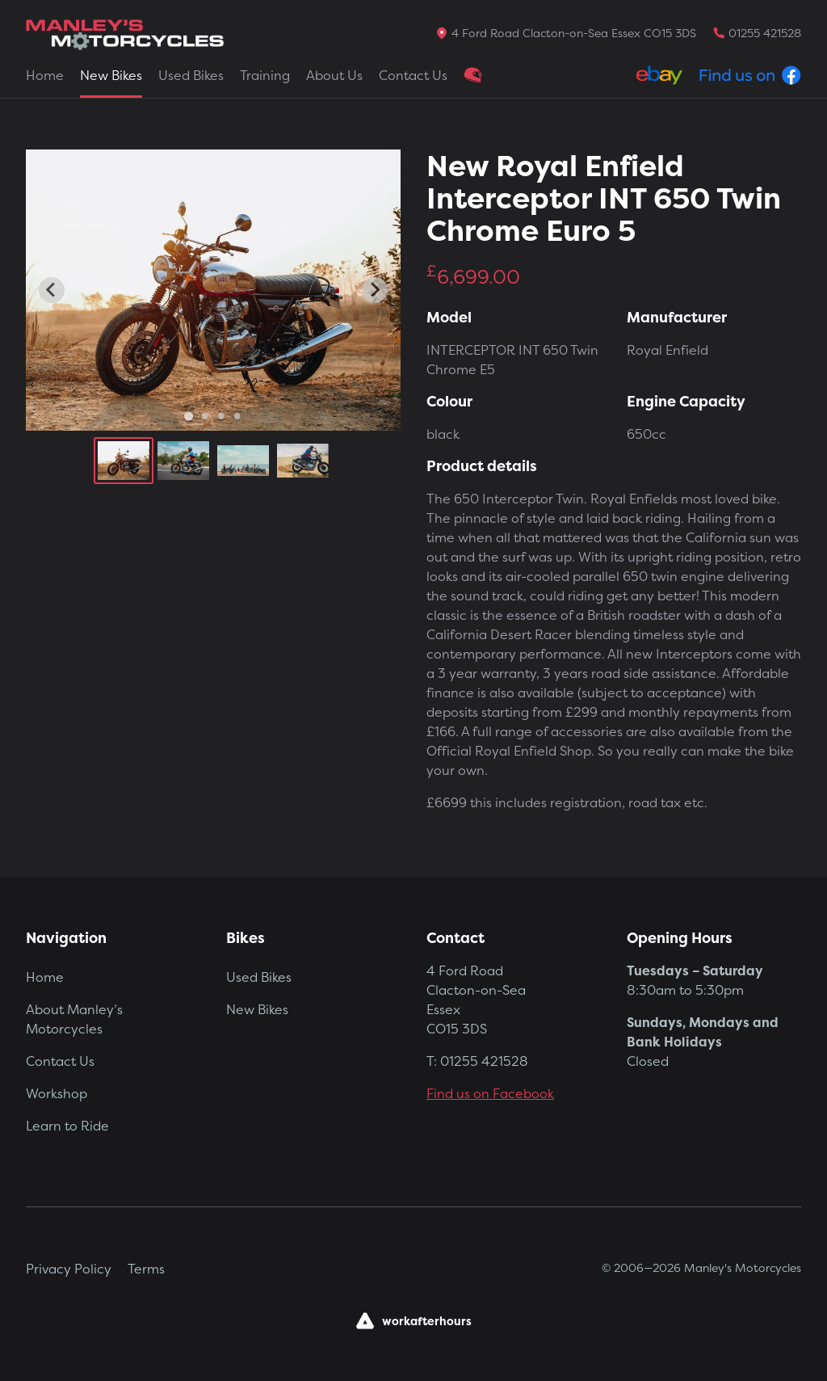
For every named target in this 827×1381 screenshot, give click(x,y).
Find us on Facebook (490, 1093)
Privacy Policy (68, 1269)
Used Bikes (191, 75)
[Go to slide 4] (237, 416)
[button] (123, 460)
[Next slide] (375, 290)
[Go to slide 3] (221, 416)
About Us (334, 75)
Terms (146, 1269)
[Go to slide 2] (205, 416)
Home (45, 75)
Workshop (56, 1093)
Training (265, 75)
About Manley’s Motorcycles (74, 1019)
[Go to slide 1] (188, 415)
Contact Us (413, 75)
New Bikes (111, 75)
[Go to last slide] (52, 290)
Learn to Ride (67, 1126)
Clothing (473, 75)
